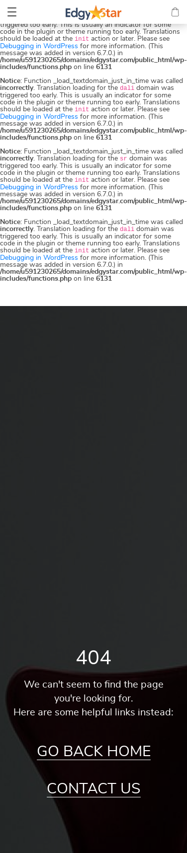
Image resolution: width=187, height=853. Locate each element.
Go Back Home (94, 751)
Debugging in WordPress (39, 46)
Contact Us (94, 788)
